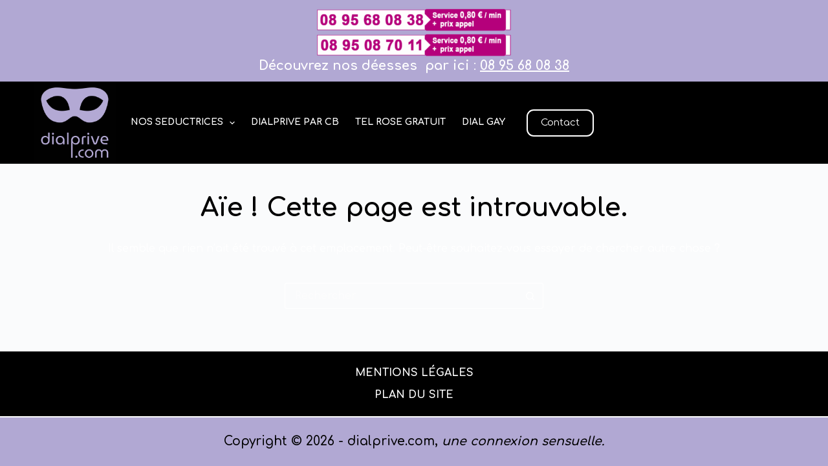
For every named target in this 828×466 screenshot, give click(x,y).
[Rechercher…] (401, 296)
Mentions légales (414, 373)
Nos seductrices (186, 123)
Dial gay (483, 122)
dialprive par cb (295, 122)
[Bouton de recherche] (530, 296)
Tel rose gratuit (400, 122)
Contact (560, 122)
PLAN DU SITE (414, 395)
